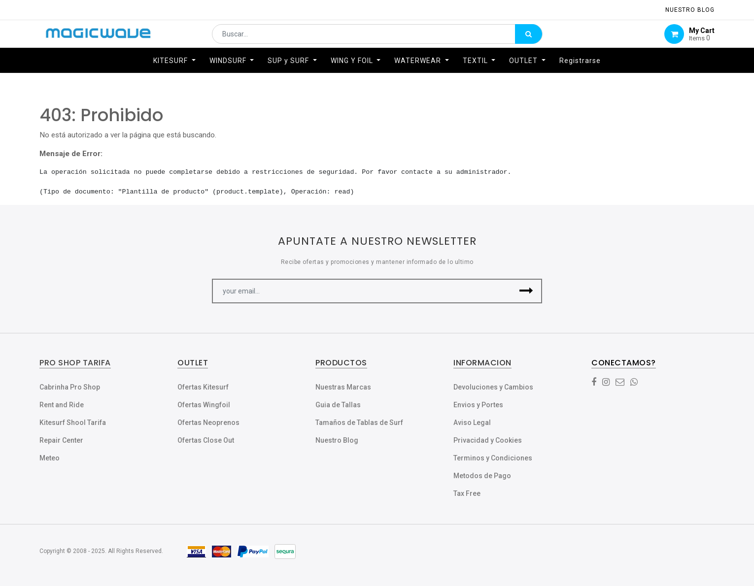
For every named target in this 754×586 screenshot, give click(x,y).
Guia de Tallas (338, 405)
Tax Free (466, 493)
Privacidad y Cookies (487, 440)
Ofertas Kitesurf (203, 387)
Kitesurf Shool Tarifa (72, 422)
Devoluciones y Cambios (493, 387)
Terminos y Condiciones (492, 458)
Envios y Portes (478, 405)
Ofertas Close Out (205, 440)
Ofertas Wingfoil (203, 405)
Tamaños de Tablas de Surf (359, 422)
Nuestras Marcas (343, 387)
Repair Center (61, 440)
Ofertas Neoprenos (208, 422)
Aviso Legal (472, 422)
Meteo (49, 458)
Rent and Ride (61, 405)
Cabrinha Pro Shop (69, 387)
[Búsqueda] (528, 38)
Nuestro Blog (336, 440)
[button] (526, 291)
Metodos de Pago (482, 476)
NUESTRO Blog (690, 9)
